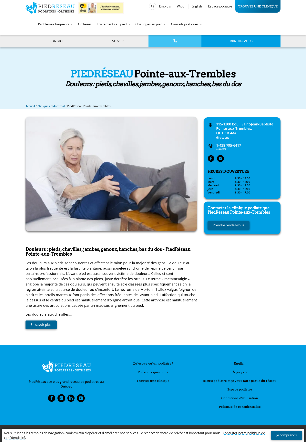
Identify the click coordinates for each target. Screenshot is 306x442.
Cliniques (43, 106)
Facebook (52, 399)
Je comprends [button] (286, 435)
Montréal (58, 106)
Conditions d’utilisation (239, 398)
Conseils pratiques (186, 24)
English (196, 6)
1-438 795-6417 (228, 145)
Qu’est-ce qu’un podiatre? (153, 363)
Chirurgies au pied (150, 24)
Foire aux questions (153, 372)
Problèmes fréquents (55, 24)
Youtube (81, 399)
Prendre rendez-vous (228, 225)
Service (118, 41)
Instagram (61, 399)
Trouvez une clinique (258, 6)
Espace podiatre (220, 6)
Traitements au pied (113, 24)
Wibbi (181, 6)
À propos (240, 372)
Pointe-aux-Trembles (239, 210)
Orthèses (85, 24)
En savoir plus (41, 324)
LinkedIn (71, 399)
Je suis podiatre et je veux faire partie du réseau (240, 381)
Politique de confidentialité (240, 407)
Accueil (30, 106)
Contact (57, 41)
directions (222, 137)
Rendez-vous (241, 41)
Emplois (165, 6)
